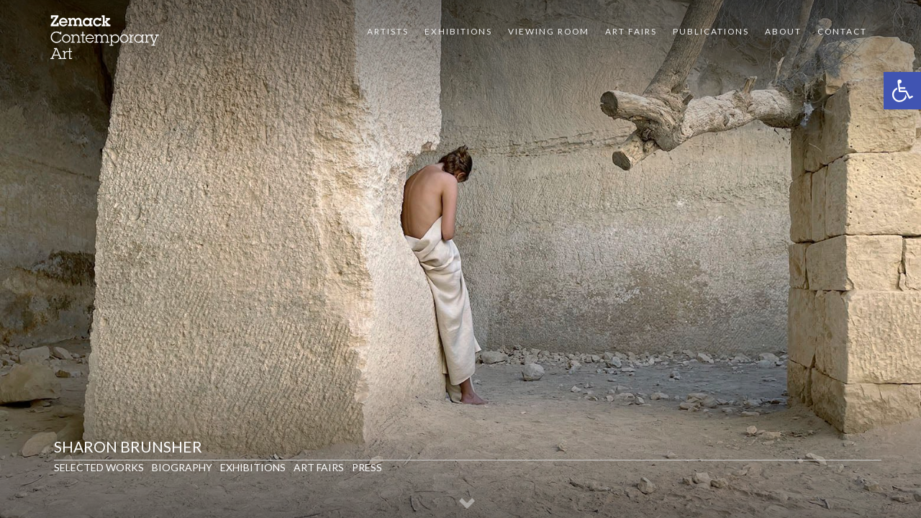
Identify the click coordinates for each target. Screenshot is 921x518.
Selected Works (99, 467)
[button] (902, 90)
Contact (842, 31)
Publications (711, 31)
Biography (182, 467)
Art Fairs (631, 31)
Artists (388, 31)
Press (367, 467)
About (783, 31)
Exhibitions (458, 31)
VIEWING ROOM (548, 31)
